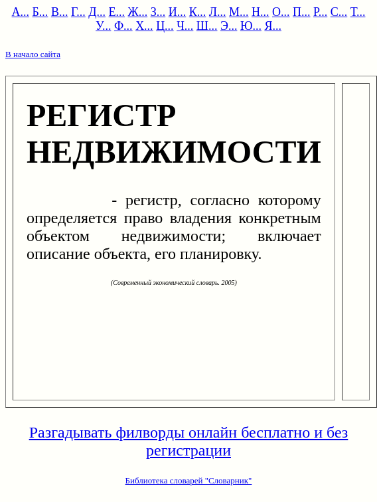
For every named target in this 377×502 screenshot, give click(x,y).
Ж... (138, 12)
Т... (358, 12)
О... (281, 12)
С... (339, 12)
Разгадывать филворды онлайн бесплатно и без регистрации (188, 441)
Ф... (123, 26)
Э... (228, 26)
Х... (144, 26)
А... (21, 12)
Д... (97, 12)
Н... (260, 12)
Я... (272, 26)
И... (178, 12)
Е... (117, 12)
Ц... (165, 26)
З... (158, 12)
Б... (40, 12)
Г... (78, 12)
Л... (217, 12)
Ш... (207, 26)
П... (302, 12)
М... (239, 12)
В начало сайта (32, 54)
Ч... (185, 26)
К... (197, 12)
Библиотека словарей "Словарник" (188, 480)
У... (103, 26)
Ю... (251, 26)
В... (59, 12)
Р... (320, 12)
